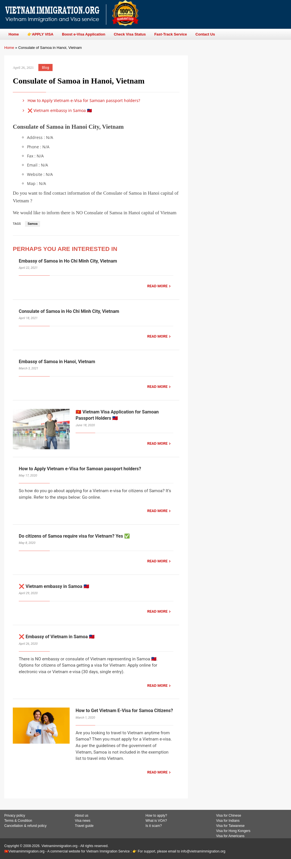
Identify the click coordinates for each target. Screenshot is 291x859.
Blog (45, 67)
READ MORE (157, 286)
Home (9, 47)
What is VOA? (156, 821)
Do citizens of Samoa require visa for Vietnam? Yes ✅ (74, 536)
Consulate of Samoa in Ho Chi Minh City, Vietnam (69, 311)
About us (81, 816)
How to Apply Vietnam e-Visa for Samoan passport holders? (80, 100)
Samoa (33, 224)
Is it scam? (154, 826)
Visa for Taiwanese (230, 826)
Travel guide (84, 826)
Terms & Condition (18, 821)
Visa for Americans (230, 836)
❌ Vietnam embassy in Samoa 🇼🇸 (56, 110)
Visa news (82, 821)
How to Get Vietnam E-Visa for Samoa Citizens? (124, 710)
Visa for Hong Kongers (233, 831)
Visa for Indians (228, 821)
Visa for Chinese (228, 816)
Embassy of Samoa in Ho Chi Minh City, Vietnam (68, 261)
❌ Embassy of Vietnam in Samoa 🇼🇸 (57, 636)
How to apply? (156, 816)
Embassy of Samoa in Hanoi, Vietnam (57, 361)
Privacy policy (14, 816)
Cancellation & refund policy (25, 826)
